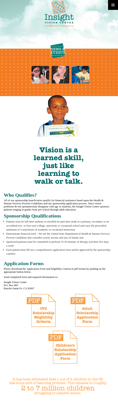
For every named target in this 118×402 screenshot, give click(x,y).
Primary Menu (113, 5)
